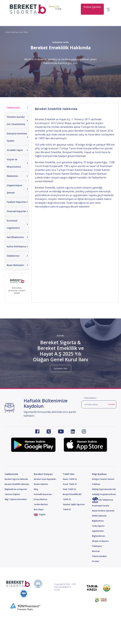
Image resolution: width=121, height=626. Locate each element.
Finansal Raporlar (16, 211)
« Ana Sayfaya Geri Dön (16, 32)
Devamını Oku (60, 368)
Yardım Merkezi (41, 504)
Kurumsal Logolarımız (13, 224)
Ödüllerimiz (13, 255)
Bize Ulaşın (38, 509)
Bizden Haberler (41, 484)
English (40, 514)
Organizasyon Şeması (14, 189)
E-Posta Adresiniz (90, 398)
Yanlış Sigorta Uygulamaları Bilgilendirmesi (98, 531)
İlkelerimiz (12, 175)
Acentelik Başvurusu (43, 494)
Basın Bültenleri (15, 265)
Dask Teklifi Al (69, 489)
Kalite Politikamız (16, 246)
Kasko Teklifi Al (70, 479)
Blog (36, 489)
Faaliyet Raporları (16, 201)
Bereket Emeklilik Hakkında (17, 484)
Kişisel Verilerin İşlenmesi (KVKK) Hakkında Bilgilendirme (103, 515)
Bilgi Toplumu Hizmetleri (16, 499)
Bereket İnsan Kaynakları (45, 479)
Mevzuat (96, 551)
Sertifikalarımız (15, 237)
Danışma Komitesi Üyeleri (17, 137)
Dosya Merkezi (40, 499)
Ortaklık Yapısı (15, 150)
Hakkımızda (13, 107)
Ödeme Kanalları (99, 556)
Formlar (95, 561)
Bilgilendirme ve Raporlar (16, 489)
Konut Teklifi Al (70, 484)
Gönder (111, 404)
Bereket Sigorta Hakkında (16, 479)
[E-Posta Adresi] (94, 404)
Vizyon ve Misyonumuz (14, 163)
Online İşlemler (92, 7)
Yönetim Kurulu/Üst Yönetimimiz (16, 120)
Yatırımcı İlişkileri (12, 494)
